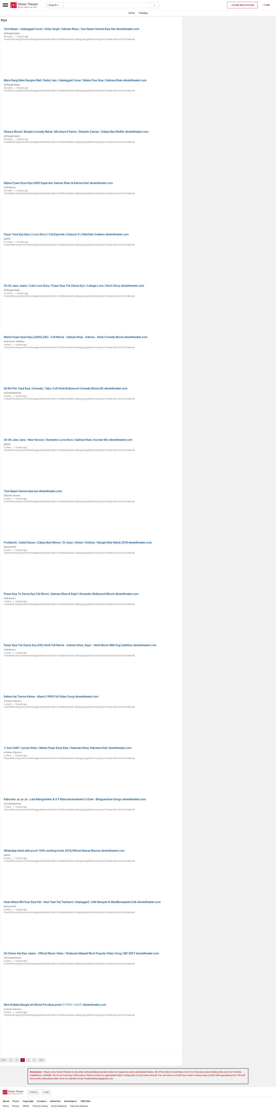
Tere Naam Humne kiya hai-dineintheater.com (33, 491)
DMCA (26, 1106)
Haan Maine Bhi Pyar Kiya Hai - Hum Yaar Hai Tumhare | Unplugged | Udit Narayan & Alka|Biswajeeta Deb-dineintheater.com (82, 902)
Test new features (79, 1106)
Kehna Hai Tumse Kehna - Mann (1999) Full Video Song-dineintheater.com (51, 696)
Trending (143, 13)
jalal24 (7, 239)
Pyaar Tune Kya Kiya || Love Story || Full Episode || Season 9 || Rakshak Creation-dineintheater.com (66, 234)
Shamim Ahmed (12, 495)
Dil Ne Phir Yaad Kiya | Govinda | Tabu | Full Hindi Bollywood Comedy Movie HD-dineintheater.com (65, 388)
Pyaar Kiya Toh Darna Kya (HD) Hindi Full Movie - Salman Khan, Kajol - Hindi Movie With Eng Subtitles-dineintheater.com (80, 645)
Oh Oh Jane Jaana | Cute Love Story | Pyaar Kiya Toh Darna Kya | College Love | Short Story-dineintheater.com (74, 285)
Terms (6, 1106)
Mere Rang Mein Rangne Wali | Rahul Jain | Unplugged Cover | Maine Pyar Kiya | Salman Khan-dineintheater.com (75, 80)
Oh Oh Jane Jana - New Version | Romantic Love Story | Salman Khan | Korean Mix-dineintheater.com (68, 439)
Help (46, 1092)
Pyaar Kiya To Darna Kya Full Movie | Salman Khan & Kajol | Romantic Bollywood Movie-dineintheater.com (71, 594)
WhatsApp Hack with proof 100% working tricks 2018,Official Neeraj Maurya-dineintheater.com (64, 850)
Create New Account (242, 5)
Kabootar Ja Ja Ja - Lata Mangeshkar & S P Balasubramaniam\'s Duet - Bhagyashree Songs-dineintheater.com (75, 799)
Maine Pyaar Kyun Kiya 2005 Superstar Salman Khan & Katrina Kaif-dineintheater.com (58, 183)
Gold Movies (10, 187)
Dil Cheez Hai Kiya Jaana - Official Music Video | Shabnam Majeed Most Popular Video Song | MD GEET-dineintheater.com (81, 953)
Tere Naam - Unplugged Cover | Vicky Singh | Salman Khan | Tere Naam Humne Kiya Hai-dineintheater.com (71, 29)
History (33, 1092)
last (41, 1060)
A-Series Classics (13, 701)
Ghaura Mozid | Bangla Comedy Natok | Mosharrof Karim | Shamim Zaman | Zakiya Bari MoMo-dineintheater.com (76, 131)
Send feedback (59, 1106)
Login (266, 4)
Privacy (15, 1106)
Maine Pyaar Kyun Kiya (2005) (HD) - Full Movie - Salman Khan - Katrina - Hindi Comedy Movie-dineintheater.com (76, 337)
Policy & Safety (40, 1106)
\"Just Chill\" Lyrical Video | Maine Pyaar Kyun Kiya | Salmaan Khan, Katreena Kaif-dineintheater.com (68, 748)
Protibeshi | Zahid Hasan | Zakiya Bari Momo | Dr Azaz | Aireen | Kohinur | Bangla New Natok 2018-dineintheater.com (78, 542)
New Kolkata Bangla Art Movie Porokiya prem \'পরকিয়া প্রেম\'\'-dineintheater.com (55, 1004)
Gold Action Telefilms (14, 341)
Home (131, 13)
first (4, 1060)
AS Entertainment (12, 393)
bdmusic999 (10, 547)
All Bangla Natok (12, 33)
